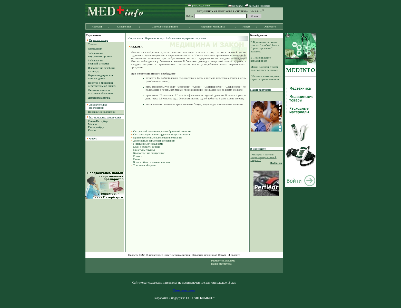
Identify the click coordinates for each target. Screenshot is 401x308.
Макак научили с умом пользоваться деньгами (264, 68)
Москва (92, 124)
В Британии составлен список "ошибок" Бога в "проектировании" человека (265, 47)
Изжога (137, 155)
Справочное (124, 26)
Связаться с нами (184, 290)
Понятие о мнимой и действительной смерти (101, 84)
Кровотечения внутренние (149, 152)
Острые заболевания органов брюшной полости (162, 131)
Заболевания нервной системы (98, 62)
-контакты (235, 5)
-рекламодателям (199, 5)
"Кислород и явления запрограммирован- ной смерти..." (264, 157)
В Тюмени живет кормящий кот (261, 59)
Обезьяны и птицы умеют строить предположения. (266, 77)
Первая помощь (154, 38)
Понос (137, 159)
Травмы (92, 44)
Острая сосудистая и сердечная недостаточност (161, 134)
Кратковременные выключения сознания (157, 137)
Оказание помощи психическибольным (100, 92)
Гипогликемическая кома (148, 143)
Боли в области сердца (146, 146)
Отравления (95, 48)
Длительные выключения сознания (154, 140)
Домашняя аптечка (99, 97)
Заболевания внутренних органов (99, 54)
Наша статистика (221, 263)
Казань (92, 130)
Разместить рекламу (223, 260)
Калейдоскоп (258, 35)
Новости (97, 26)
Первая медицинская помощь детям (100, 77)
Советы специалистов (165, 26)
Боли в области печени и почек (151, 162)
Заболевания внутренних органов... (187, 38)
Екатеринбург (96, 127)
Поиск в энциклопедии (101, 111)
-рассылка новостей (257, 5)
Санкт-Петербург (98, 121)
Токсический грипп (144, 165)
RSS (142, 254)
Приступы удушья (144, 149)
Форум (246, 26)
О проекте (270, 26)
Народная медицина (212, 26)
